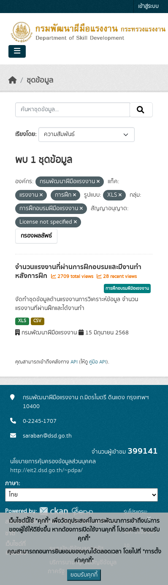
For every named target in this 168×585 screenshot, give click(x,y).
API (74, 362)
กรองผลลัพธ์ (36, 236)
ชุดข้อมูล (40, 80)
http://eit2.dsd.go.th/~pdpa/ (46, 470)
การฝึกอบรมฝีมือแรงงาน (127, 288)
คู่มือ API (97, 362)
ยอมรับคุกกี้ (84, 575)
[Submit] (141, 110)
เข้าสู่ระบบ (148, 7)
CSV (37, 321)
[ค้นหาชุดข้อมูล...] (72, 110)
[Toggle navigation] (17, 51)
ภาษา (12, 483)
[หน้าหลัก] (12, 80)
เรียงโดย (25, 134)
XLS (22, 321)
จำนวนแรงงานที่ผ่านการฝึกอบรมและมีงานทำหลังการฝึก (78, 271)
